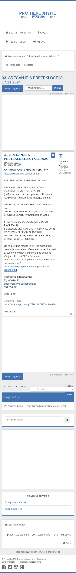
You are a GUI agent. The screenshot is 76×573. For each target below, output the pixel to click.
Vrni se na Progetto (15, 386)
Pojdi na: (69, 386)
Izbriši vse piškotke (18, 534)
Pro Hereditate (37, 56)
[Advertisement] (38, 122)
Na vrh (71, 314)
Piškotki (66, 534)
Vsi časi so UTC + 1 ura (45, 534)
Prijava (39, 41)
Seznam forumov (18, 32)
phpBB (26, 551)
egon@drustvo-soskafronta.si (20, 283)
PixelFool (13, 562)
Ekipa (67, 543)
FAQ (41, 32)
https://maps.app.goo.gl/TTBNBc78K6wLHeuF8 (30, 304)
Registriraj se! (16, 41)
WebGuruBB (35, 562)
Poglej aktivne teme (13, 509)
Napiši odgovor (12, 88)
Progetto (28, 64)
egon (17, 163)
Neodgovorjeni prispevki (15, 502)
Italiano (52, 56)
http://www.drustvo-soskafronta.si (22, 173)
